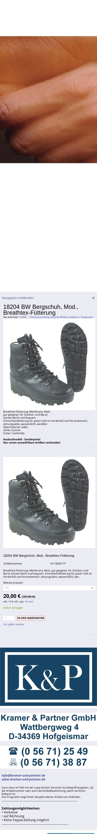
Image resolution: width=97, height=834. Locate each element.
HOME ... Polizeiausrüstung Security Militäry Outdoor (48, 317)
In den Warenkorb (30, 618)
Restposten (87, 317)
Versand (29, 601)
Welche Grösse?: (13, 582)
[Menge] (9, 618)
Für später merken (13, 624)
